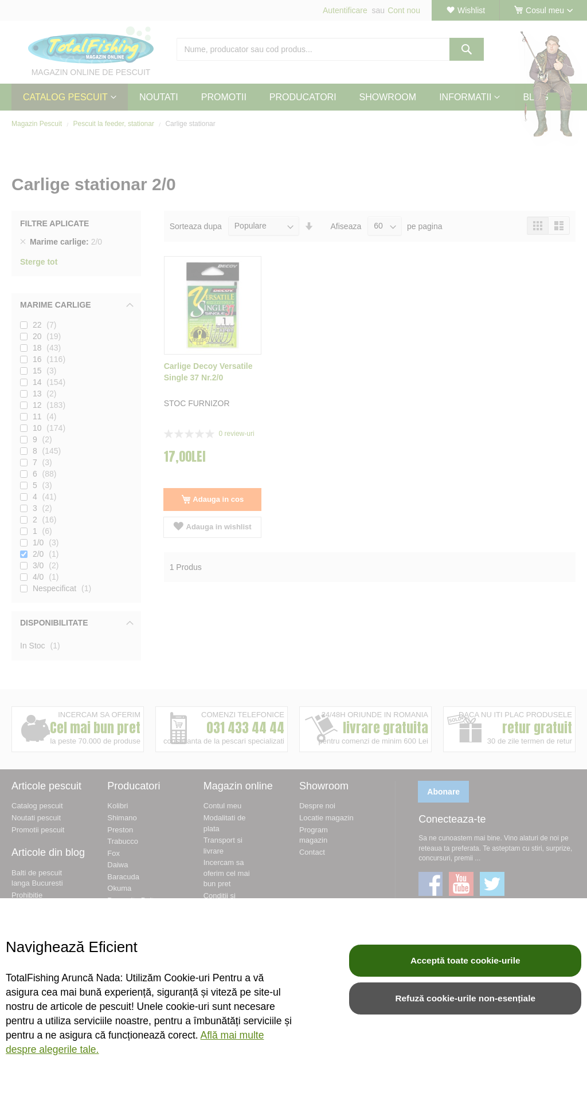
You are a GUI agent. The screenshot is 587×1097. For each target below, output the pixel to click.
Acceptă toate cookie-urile (465, 960)
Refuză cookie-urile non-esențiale (465, 998)
